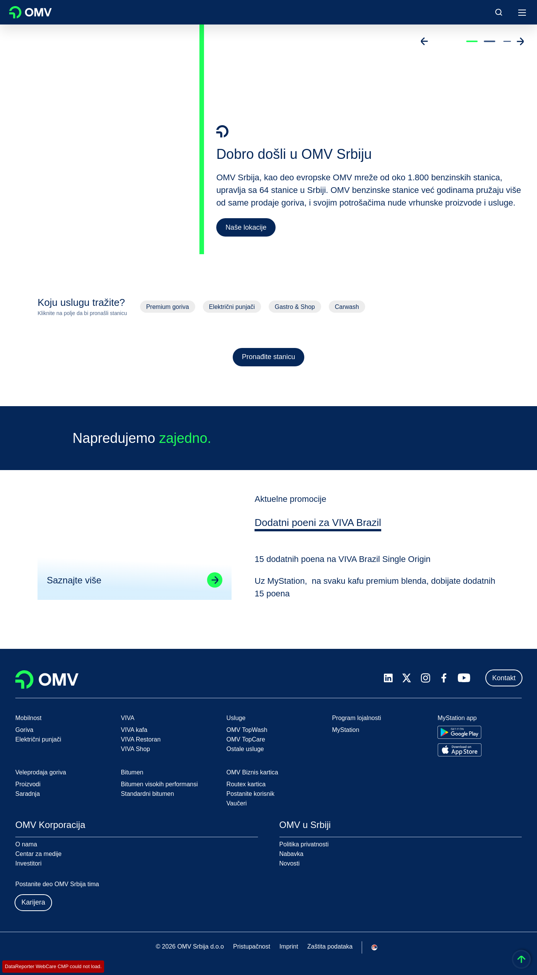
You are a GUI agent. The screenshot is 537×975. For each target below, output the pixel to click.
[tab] (319, 530)
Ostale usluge (245, 749)
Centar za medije (38, 854)
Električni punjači (232, 307)
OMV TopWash (247, 730)
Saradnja (27, 793)
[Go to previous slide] (424, 41)
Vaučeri (237, 803)
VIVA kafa (134, 730)
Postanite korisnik (250, 793)
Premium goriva (167, 307)
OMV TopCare (246, 739)
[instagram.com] (425, 678)
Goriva (24, 730)
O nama (26, 844)
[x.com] (406, 678)
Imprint (288, 946)
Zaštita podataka (330, 946)
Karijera (33, 902)
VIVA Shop (135, 749)
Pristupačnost (251, 946)
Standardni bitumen (147, 793)
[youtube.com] (464, 678)
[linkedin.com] (388, 678)
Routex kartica (246, 784)
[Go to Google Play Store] (459, 732)
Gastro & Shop (295, 307)
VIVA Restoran (141, 739)
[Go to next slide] (520, 41)
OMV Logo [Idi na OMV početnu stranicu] (30, 12)
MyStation (345, 730)
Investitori (28, 863)
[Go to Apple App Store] (459, 749)
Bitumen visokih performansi (159, 784)
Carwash (347, 307)
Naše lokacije (245, 227)
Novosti (289, 863)
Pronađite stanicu (268, 357)
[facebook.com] (444, 678)
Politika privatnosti (304, 844)
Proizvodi (28, 784)
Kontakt (504, 678)
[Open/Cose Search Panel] (499, 12)
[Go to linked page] (214, 586)
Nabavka (291, 854)
